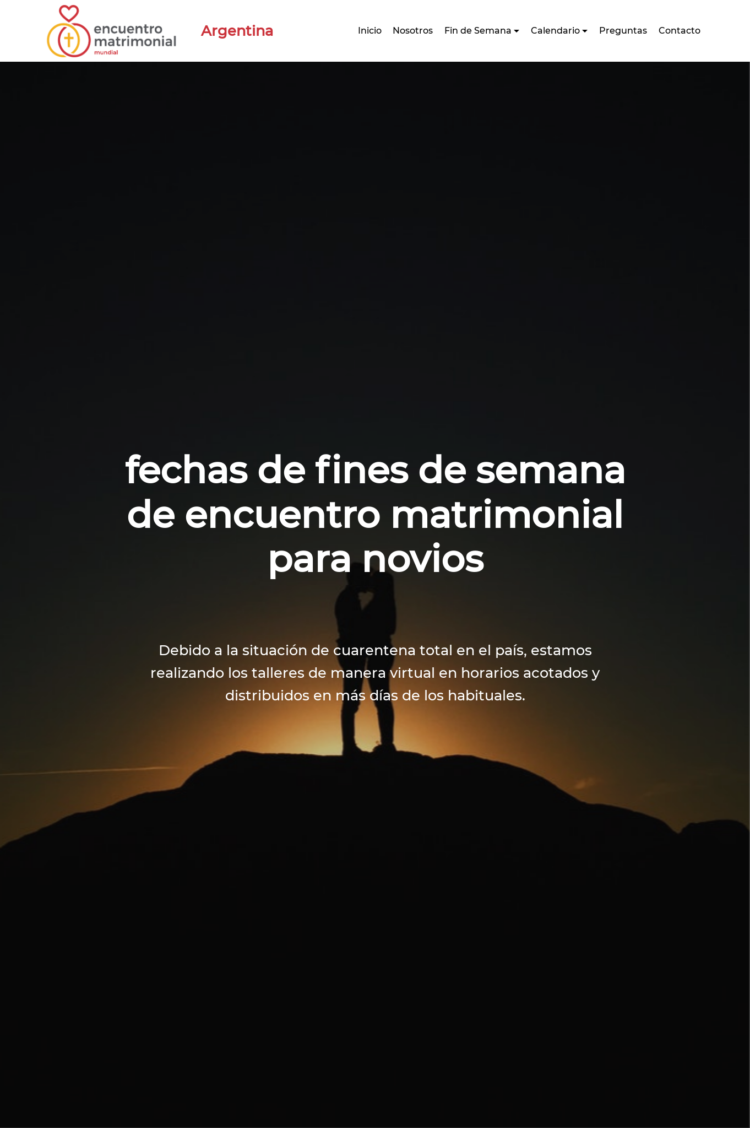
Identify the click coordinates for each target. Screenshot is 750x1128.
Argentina (229, 30)
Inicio (370, 30)
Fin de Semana (478, 30)
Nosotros (413, 30)
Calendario (555, 30)
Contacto (679, 30)
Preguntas (623, 30)
